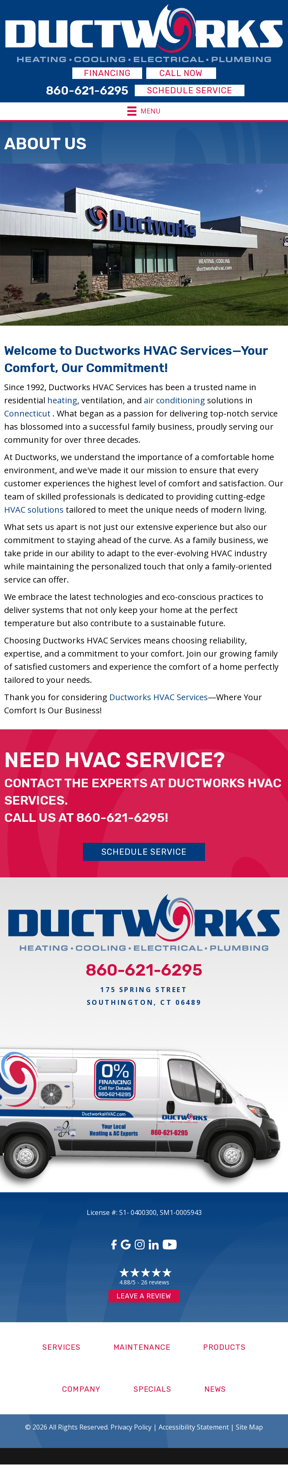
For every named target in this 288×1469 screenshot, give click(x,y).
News (215, 1389)
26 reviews (155, 1282)
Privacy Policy (131, 1427)
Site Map (249, 1427)
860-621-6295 (120, 817)
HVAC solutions (34, 509)
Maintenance (141, 1347)
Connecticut (28, 413)
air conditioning (174, 400)
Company (81, 1389)
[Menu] (144, 111)
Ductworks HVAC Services (158, 697)
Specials (152, 1389)
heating (62, 400)
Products (224, 1347)
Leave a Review (144, 1296)
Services (61, 1347)
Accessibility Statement (194, 1427)
